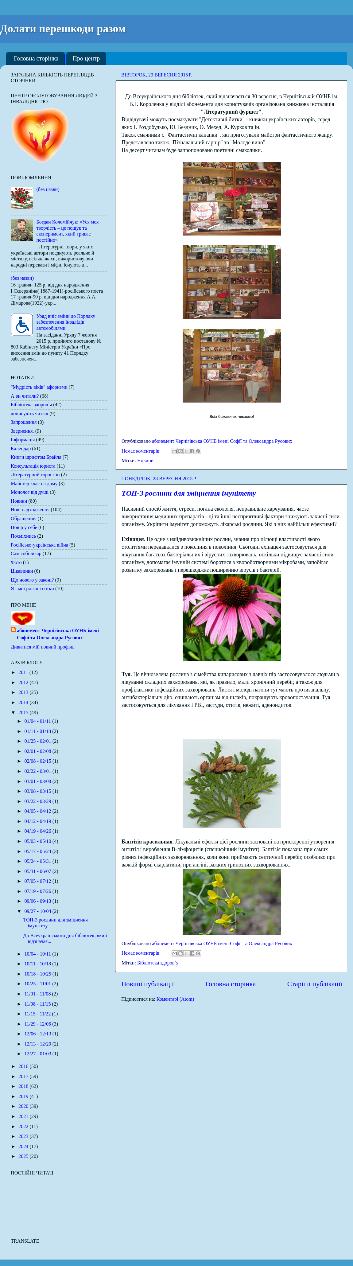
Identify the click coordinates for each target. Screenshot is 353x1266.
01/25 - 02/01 (38, 741)
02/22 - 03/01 (38, 771)
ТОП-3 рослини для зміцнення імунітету (189, 493)
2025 (23, 1156)
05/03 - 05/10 (38, 841)
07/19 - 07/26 (38, 891)
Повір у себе (24, 527)
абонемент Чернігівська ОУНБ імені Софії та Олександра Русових (58, 634)
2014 (23, 702)
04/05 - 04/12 (38, 811)
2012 (23, 682)
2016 (23, 1066)
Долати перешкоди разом (63, 28)
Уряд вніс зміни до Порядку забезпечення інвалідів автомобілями (65, 322)
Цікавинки (22, 571)
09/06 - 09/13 (38, 901)
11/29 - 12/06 (38, 1024)
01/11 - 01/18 (38, 731)
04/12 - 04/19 (38, 821)
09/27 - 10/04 (38, 911)
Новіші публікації (147, 984)
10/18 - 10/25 (38, 974)
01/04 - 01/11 (38, 721)
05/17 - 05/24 (38, 851)
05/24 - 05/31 (38, 861)
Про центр (86, 58)
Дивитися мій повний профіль (43, 647)
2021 (23, 1116)
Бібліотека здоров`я (157, 963)
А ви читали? (25, 396)
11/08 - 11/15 (38, 1004)
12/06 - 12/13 (38, 1034)
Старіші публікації (314, 984)
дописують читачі (29, 413)
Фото (16, 562)
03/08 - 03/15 (38, 791)
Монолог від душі (29, 492)
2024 (23, 1146)
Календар (21, 448)
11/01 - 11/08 (38, 994)
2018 (23, 1086)
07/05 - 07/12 (38, 881)
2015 (23, 712)
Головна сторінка (36, 58)
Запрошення (24, 422)
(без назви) (47, 189)
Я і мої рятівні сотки (32, 588)
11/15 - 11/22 (38, 1014)
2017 (23, 1076)
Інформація (23, 439)
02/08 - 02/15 (38, 761)
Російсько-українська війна (39, 545)
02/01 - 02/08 (38, 751)
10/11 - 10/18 (38, 964)
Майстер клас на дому (34, 483)
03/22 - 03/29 (38, 801)
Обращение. (23, 518)
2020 (23, 1106)
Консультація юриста (33, 466)
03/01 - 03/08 (38, 781)
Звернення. (22, 431)
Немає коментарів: (142, 451)
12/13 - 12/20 (38, 1044)
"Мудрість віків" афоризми (39, 387)
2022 (23, 1126)
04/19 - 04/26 (38, 831)
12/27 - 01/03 (38, 1054)
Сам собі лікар (26, 553)
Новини (145, 460)
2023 (23, 1136)
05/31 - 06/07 (38, 871)
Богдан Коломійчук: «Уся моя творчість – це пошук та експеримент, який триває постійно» (67, 231)
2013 (23, 692)
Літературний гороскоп (35, 474)
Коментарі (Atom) (175, 999)
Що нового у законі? (32, 580)
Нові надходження (30, 509)
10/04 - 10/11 (38, 954)
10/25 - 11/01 (38, 984)
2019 (23, 1096)
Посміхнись (23, 536)
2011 (23, 672)
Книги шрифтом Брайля (36, 457)
